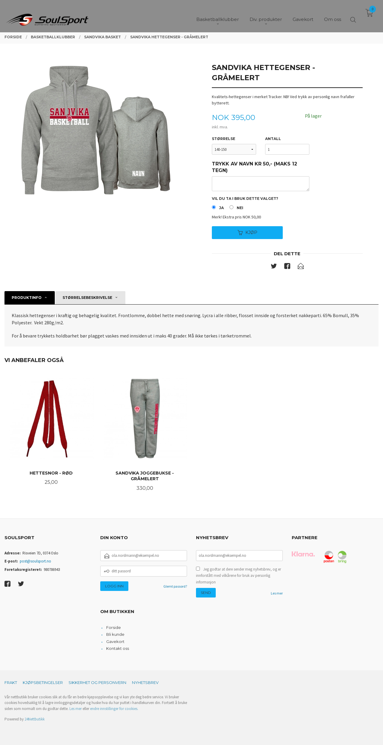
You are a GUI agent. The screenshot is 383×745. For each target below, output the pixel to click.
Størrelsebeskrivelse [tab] (87, 297)
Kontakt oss (117, 648)
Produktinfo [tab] (27, 297)
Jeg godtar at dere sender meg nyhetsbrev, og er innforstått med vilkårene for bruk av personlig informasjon (238, 576)
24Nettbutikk (35, 719)
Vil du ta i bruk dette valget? (245, 198)
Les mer (277, 593)
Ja (221, 208)
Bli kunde (115, 634)
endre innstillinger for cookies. (114, 708)
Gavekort (115, 641)
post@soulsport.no (35, 561)
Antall (273, 138)
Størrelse (223, 138)
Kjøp (247, 232)
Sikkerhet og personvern (97, 682)
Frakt (10, 682)
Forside (113, 627)
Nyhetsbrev (145, 682)
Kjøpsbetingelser (43, 682)
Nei (240, 208)
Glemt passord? (175, 586)
